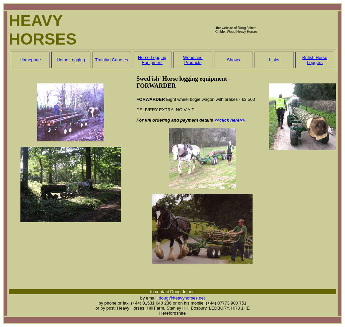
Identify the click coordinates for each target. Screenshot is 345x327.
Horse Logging (71, 59)
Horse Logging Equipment (152, 60)
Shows (233, 59)
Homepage (30, 59)
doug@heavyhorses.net (182, 298)
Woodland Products (193, 60)
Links (274, 59)
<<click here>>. (230, 120)
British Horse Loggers (314, 60)
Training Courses (111, 59)
